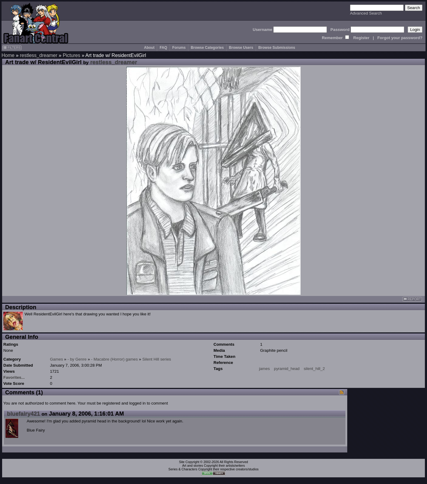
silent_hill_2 (314, 368)
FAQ (163, 47)
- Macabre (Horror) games (114, 359)
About (149, 47)
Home (8, 55)
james (264, 368)
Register (361, 37)
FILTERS (12, 47)
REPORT (412, 299)
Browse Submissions (276, 47)
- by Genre (77, 359)
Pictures (71, 55)
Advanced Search (366, 13)
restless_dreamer (38, 55)
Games (56, 359)
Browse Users (241, 47)
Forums (179, 47)
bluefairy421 (23, 413)
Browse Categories (207, 47)
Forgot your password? (399, 37)
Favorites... (14, 377)
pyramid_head (286, 368)
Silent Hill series (156, 359)
